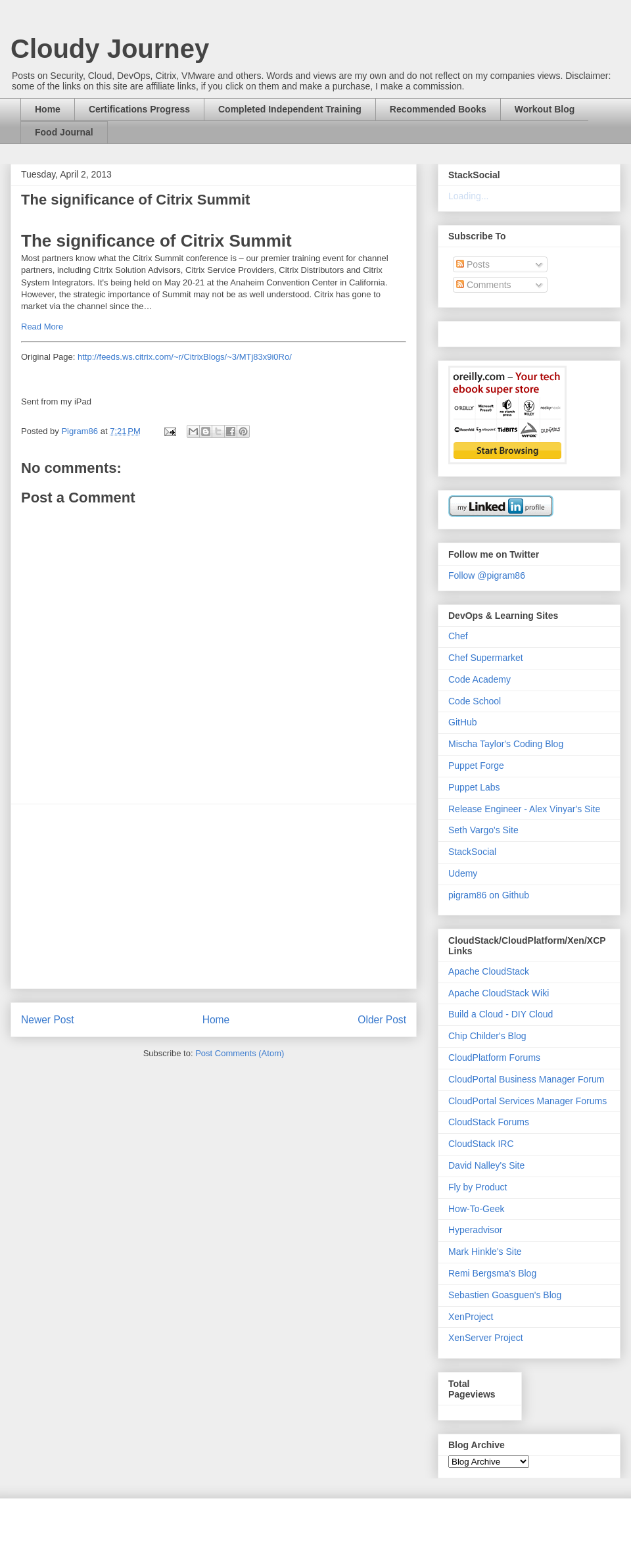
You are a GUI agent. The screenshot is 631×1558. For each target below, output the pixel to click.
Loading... (468, 196)
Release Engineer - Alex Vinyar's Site (524, 809)
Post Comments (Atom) (239, 1053)
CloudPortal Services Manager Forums (527, 1101)
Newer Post (47, 1019)
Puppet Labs (474, 787)
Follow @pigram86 (486, 575)
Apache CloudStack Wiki (498, 993)
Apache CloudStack (488, 971)
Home (47, 109)
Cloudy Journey (110, 48)
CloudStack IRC (481, 1143)
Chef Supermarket (485, 657)
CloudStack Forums (488, 1122)
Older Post (382, 1019)
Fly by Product (477, 1187)
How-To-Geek (476, 1209)
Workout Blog (545, 109)
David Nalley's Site (486, 1165)
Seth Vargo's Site (483, 830)
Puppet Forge (476, 765)
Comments (483, 285)
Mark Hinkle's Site (485, 1251)
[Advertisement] (213, 896)
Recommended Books (438, 109)
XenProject (470, 1316)
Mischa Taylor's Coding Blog (505, 744)
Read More (42, 326)
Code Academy (479, 679)
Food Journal (64, 132)
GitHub (462, 722)
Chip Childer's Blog (487, 1036)
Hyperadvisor (475, 1230)
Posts (473, 264)
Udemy (462, 873)
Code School (474, 701)
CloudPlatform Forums (494, 1057)
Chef (458, 636)
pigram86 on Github (488, 895)
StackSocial (472, 851)
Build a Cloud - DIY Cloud (500, 1014)
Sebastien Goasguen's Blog (504, 1295)
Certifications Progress (139, 109)
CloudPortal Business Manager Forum (526, 1079)
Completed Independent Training (290, 109)
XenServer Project (485, 1337)
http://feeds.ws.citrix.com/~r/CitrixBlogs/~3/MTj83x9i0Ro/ (185, 357)
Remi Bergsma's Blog (492, 1273)
